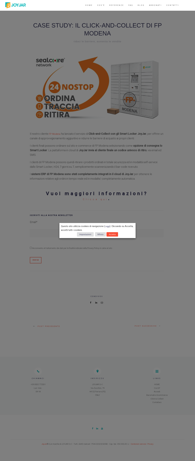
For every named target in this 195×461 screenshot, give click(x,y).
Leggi (107, 226)
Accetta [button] (112, 234)
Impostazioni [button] (85, 234)
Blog (141, 5)
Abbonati (155, 5)
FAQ (130, 5)
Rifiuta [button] (100, 234)
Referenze (116, 5)
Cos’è (101, 5)
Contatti (172, 5)
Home (89, 5)
